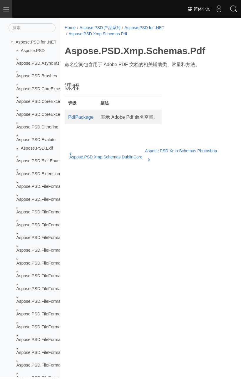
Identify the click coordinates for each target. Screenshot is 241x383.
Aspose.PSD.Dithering (37, 127)
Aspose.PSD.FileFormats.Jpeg (45, 237)
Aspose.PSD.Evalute (36, 139)
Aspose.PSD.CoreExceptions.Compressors (57, 101)
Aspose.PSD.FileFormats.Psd (44, 288)
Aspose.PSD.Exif (37, 148)
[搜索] (32, 27)
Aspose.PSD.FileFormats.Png (44, 275)
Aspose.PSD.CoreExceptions (43, 88)
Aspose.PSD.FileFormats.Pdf (43, 263)
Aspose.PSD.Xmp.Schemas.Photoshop (181, 154)
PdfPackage (80, 117)
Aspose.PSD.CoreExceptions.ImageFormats (58, 114)
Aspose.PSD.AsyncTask (39, 63)
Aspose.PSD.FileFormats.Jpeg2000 (50, 250)
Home (70, 27)
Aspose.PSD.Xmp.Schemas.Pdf (97, 33)
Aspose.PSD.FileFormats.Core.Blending (54, 212)
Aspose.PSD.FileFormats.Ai (42, 186)
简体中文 (198, 8)
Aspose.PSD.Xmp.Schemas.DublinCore (105, 155)
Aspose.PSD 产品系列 (100, 27)
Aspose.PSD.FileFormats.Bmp (45, 199)
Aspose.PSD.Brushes (36, 75)
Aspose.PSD (33, 50)
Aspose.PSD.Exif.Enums (39, 160)
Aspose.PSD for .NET (36, 42)
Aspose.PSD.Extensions (39, 173)
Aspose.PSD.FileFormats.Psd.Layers (51, 301)
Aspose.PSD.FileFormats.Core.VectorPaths (57, 225)
